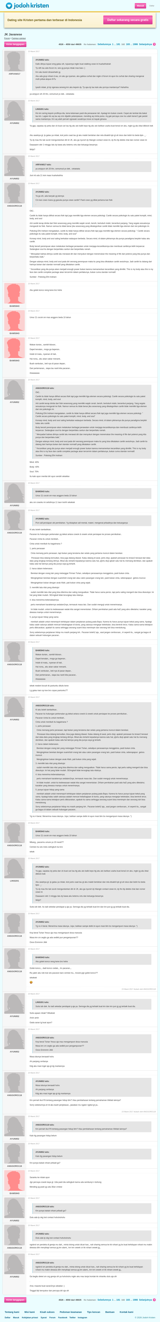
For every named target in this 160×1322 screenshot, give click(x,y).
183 (128, 44)
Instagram (82, 1317)
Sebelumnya (104, 44)
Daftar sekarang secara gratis (127, 20)
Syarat (44, 1317)
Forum (7, 38)
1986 (135, 44)
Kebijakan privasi (30, 1317)
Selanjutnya (147, 44)
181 (118, 44)
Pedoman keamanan (71, 1312)
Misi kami (29, 1312)
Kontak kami (126, 1312)
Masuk (140, 5)
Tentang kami (12, 1312)
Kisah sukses (47, 1312)
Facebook (62, 1317)
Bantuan (110, 1312)
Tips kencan (93, 1312)
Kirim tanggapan (15, 44)
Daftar (151, 6)
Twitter (72, 1317)
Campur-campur (19, 38)
